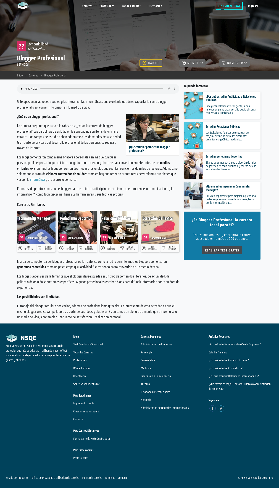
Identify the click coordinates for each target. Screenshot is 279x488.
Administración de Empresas (156, 344)
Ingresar (253, 5)
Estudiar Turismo (218, 352)
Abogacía (146, 399)
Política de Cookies (92, 477)
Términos (110, 477)
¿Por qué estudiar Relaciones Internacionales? (234, 376)
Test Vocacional (229, 5)
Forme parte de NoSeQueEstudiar (91, 438)
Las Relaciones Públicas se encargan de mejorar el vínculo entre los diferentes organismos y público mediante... (227, 136)
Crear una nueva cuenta (86, 411)
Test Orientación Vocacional (88, 344)
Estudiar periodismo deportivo (224, 156)
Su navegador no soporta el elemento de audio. (98, 89)
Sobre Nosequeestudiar (86, 383)
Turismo (145, 383)
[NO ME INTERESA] (234, 63)
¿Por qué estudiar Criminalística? (226, 368)
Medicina (146, 368)
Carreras (87, 5)
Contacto (78, 419)
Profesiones (107, 5)
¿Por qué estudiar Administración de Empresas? (235, 344)
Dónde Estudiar (131, 5)
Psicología (146, 352)
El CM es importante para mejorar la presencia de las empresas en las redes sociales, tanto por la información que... (231, 199)
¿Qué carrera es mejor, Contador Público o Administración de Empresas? (240, 386)
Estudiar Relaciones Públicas (223, 126)
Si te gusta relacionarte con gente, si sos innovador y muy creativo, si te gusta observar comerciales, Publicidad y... (231, 109)
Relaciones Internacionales (155, 391)
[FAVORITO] (151, 63)
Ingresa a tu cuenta (83, 403)
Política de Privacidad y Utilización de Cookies (55, 477)
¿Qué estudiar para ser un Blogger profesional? (149, 148)
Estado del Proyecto (17, 477)
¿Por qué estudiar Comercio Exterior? (229, 360)
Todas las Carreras (83, 352)
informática (37, 179)
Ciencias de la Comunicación (156, 376)
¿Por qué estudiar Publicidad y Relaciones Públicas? (231, 98)
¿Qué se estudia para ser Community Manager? (228, 188)
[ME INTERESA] (192, 63)
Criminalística (148, 360)
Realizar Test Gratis (222, 250)
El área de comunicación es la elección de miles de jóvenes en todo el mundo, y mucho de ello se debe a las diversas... (231, 166)
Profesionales (80, 458)
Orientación (155, 5)
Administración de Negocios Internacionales (165, 407)
